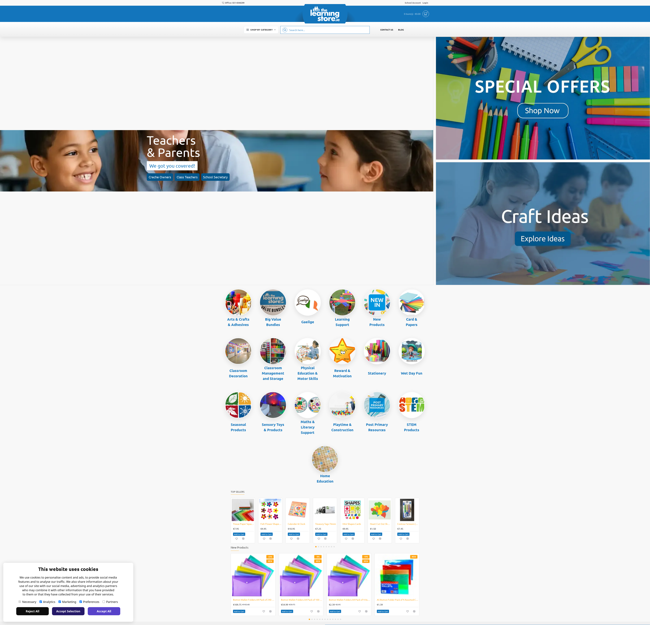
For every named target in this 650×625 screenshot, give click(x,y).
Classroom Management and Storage (273, 373)
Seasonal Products (238, 427)
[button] (239, 534)
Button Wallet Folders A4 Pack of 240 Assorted (253, 599)
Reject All (32, 611)
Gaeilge (307, 322)
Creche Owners (28, 170)
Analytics (47, 602)
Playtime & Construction (342, 427)
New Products (377, 322)
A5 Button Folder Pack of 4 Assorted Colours (397, 599)
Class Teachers (55, 170)
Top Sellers (237, 491)
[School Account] (413, 2)
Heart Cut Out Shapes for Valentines (380, 523)
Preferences (89, 602)
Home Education (325, 478)
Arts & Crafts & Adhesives (238, 322)
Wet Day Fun (411, 373)
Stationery (377, 373)
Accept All (104, 611)
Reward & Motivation (342, 373)
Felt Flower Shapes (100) (270, 523)
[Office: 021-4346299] (233, 2)
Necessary (27, 602)
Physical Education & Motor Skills (307, 373)
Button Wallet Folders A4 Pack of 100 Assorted (301, 599)
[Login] (425, 2)
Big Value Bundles (273, 322)
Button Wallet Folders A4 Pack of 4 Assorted (349, 599)
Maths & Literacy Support (308, 427)
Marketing (67, 602)
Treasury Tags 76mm (325, 523)
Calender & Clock (296, 523)
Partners (110, 602)
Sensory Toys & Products (273, 427)
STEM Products (411, 427)
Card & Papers (411, 322)
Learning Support (342, 322)
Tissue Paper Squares (243, 523)
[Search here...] (284, 29)
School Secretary (84, 170)
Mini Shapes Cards (352, 523)
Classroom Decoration (238, 373)
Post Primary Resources (377, 427)
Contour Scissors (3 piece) (407, 523)
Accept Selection (68, 611)
